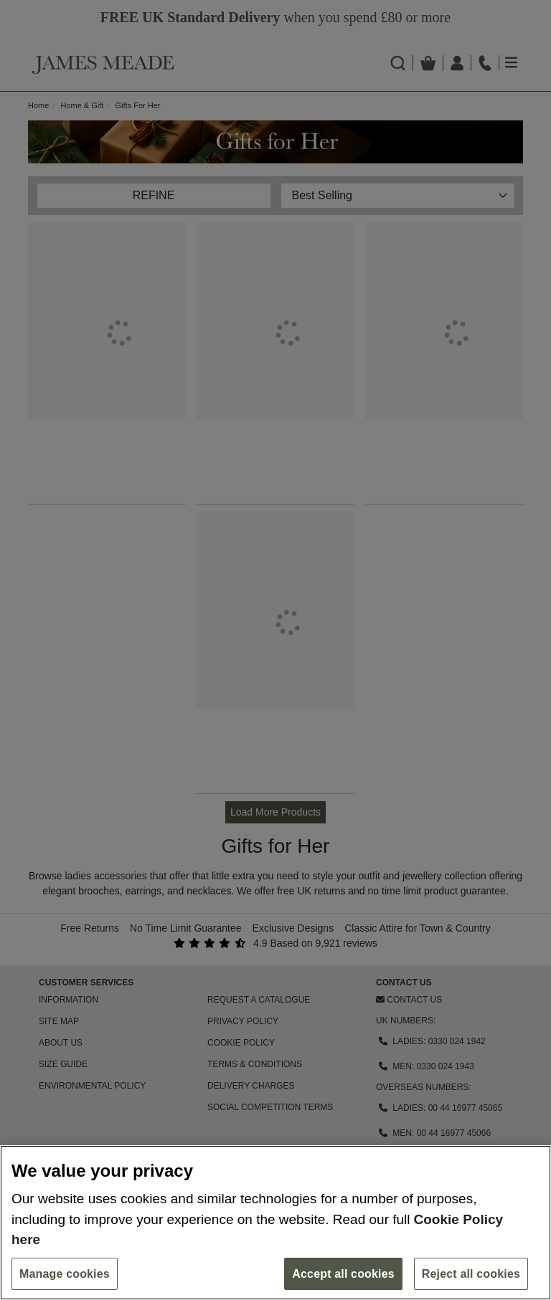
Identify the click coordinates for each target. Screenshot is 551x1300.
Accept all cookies (343, 1274)
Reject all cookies (471, 1274)
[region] (275, 1222)
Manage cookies (64, 1274)
